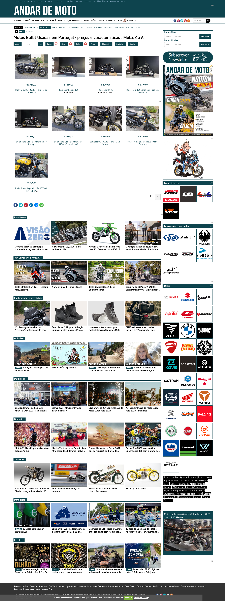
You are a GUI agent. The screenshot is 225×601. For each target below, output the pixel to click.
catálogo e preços (31, 27)
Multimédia (20, 378)
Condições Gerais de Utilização (193, 586)
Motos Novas (204, 477)
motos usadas (45, 27)
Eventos (19, 20)
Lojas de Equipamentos (175, 490)
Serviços (102, 20)
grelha (21, 31)
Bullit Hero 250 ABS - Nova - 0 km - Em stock (105, 143)
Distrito (133, 44)
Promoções (90, 20)
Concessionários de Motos (183, 483)
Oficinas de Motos (181, 487)
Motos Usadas (171, 477)
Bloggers (196, 497)
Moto (64, 44)
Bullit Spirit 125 (105, 90)
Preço (93, 44)
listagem (29, 31)
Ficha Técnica (130, 586)
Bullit (79, 44)
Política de (141, 597)
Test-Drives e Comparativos (28, 257)
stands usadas (86, 27)
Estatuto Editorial (144, 586)
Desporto (19, 419)
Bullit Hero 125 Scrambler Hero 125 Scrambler (142, 91)
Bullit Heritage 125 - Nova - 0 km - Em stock (142, 143)
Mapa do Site (47, 589)
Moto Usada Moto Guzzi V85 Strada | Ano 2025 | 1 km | (188, 532)
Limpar (17, 44)
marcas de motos (58, 27)
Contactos (119, 586)
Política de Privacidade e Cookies (166, 586)
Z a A (49, 44)
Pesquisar (205, 36)
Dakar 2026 (41, 20)
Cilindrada (106, 44)
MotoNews (20, 217)
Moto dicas (20, 499)
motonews (98, 27)
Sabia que (20, 459)
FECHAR (128, 597)
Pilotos (206, 497)
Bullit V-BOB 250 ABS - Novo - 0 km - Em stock (31, 91)
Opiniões (19, 338)
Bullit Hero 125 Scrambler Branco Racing (31, 143)
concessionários (73, 27)
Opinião (53, 20)
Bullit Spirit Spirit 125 (68, 90)
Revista (131, 20)
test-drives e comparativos (114, 27)
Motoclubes (115, 20)
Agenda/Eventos (188, 477)
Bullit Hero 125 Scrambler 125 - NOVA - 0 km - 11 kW (68, 143)
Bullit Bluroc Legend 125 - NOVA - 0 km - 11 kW (31, 189)
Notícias (29, 20)
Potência (120, 44)
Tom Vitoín (53, 586)
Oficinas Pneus (199, 487)
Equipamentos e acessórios (28, 298)
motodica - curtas (133, 27)
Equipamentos (74, 20)
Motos (62, 20)
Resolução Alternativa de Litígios (27, 589)
